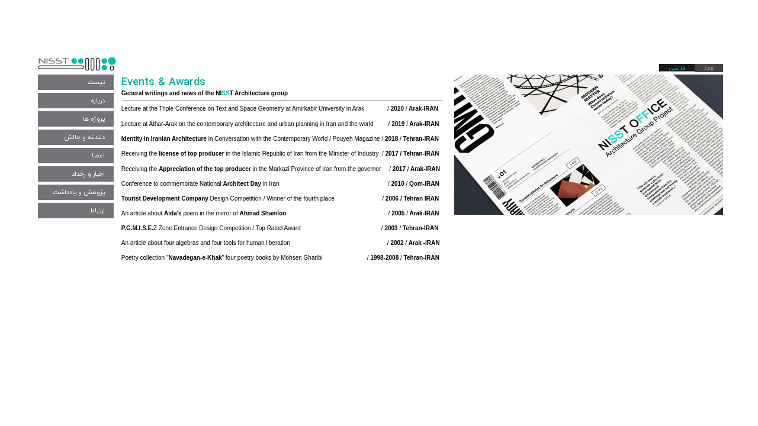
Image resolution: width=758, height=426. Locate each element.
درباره (98, 100)
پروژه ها (94, 119)
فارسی (677, 68)
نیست (96, 82)
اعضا (98, 155)
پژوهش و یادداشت (79, 192)
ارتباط (97, 210)
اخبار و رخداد (88, 174)
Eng (709, 68)
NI (218, 93)
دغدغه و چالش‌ (84, 137)
